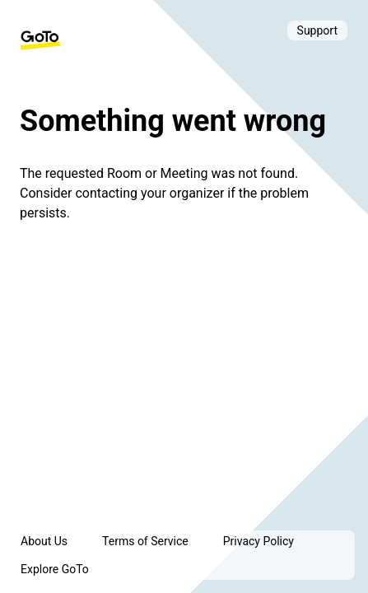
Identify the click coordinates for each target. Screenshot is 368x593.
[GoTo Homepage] (40, 40)
